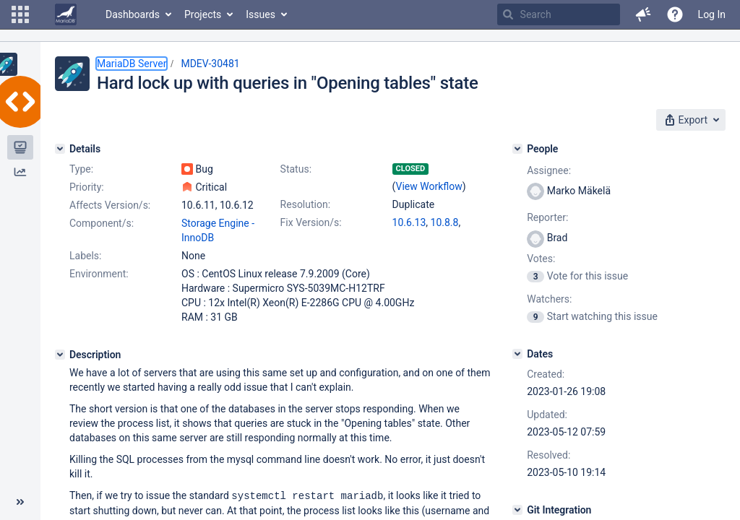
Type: (81, 169)
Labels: (85, 255)
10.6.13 (409, 222)
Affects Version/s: (109, 205)
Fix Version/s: (311, 222)
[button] (20, 14)
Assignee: (549, 170)
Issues (260, 14)
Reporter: (547, 217)
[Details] (60, 149)
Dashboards (133, 14)
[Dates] (517, 354)
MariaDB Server (131, 63)
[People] (517, 149)
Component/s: (101, 223)
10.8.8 (445, 222)
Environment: (99, 274)
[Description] (60, 355)
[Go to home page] (66, 14)
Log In (712, 14)
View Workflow (429, 186)
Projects (202, 14)
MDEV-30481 (210, 63)
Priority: (86, 187)
